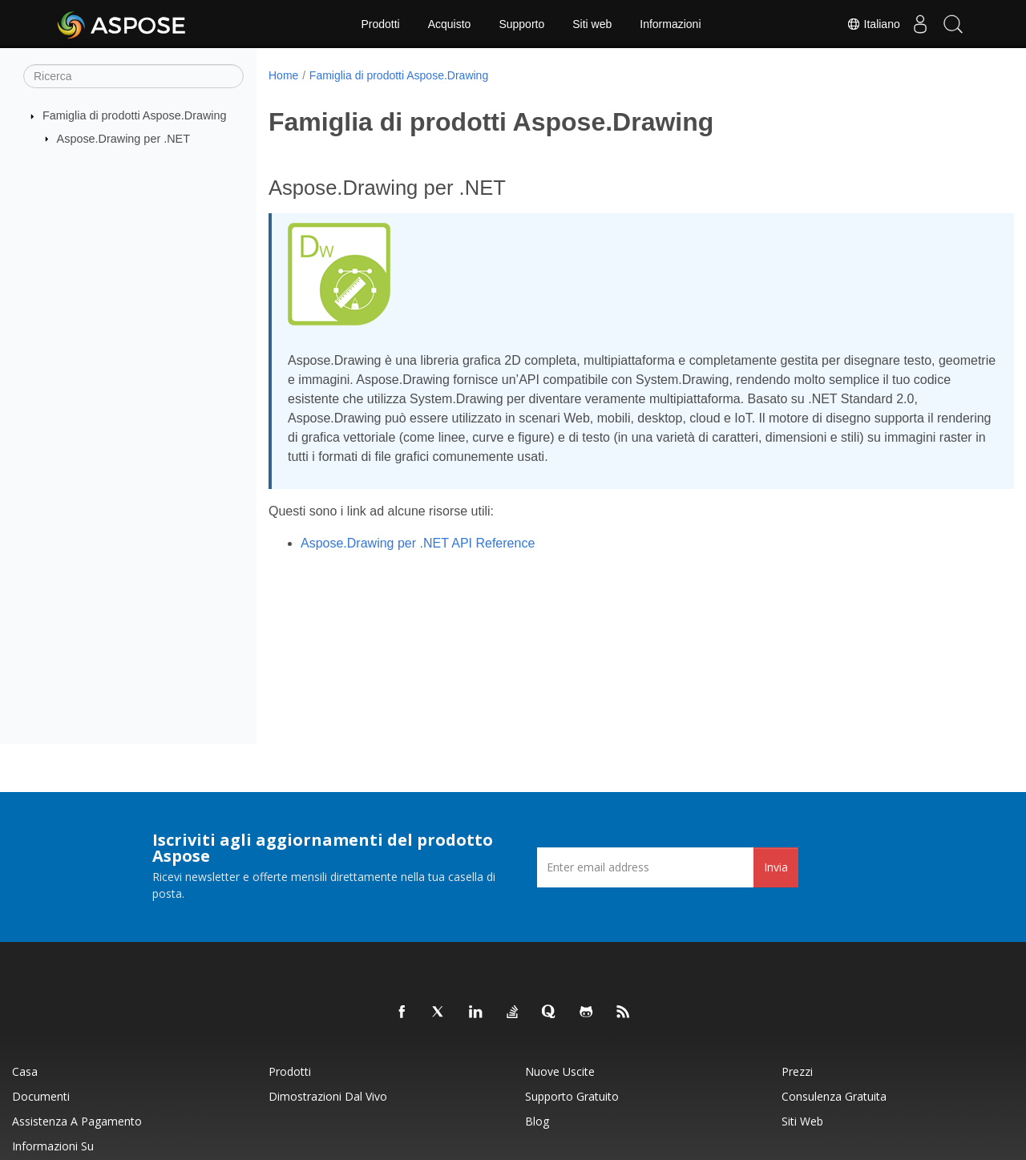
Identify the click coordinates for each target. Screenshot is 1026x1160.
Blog (537, 1121)
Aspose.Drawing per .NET (123, 137)
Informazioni (670, 24)
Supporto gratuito (572, 1096)
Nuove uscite (560, 1071)
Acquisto (449, 24)
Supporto (521, 24)
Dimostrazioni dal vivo (328, 1096)
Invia (776, 867)
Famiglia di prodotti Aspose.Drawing (134, 115)
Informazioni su (53, 1146)
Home (283, 75)
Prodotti (380, 24)
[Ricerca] (133, 76)
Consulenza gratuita (834, 1096)
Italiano (859, 24)
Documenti (41, 1096)
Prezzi (797, 1071)
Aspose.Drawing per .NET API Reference (418, 543)
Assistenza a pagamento (77, 1121)
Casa (25, 1071)
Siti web (592, 24)
